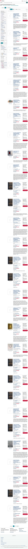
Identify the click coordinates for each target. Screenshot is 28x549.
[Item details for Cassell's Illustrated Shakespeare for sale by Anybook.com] (10, 49)
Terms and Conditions (23, 545)
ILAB (20, 314)
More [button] (16, 179)
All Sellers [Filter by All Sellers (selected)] (3, 61)
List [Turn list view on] (11, 9)
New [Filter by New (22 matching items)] (2, 22)
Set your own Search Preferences (22, 531)
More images (10, 103)
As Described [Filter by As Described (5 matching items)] (3, 27)
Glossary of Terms (21, 530)
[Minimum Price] (2, 50)
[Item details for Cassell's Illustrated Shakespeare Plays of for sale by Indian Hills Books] (10, 462)
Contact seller (14, 22)
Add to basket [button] (25, 20)
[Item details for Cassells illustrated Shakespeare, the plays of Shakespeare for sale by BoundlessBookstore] (10, 101)
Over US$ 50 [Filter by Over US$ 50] (2, 48)
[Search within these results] (18, 11)
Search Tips (20, 529)
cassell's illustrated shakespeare (7, 5)
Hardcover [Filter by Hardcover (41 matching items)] (3, 30)
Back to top (14, 535)
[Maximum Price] (2, 51)
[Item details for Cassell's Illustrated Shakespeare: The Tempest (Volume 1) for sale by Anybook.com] (10, 166)
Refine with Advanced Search (14, 5)
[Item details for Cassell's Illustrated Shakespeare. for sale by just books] (10, 153)
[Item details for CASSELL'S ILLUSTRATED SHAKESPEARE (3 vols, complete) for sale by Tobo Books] (10, 444)
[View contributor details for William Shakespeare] (15, 17)
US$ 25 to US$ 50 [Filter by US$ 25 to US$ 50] (3, 47)
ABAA (18, 314)
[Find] (27, 2)
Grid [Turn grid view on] (14, 9)
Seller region (2, 57)
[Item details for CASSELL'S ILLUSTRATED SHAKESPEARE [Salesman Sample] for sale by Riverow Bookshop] (10, 310)
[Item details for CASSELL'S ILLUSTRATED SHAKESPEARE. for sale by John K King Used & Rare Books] (10, 479)
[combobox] (15, 2)
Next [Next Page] (8, 7)
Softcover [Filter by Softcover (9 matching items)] (2, 31)
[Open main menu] (1, 2)
